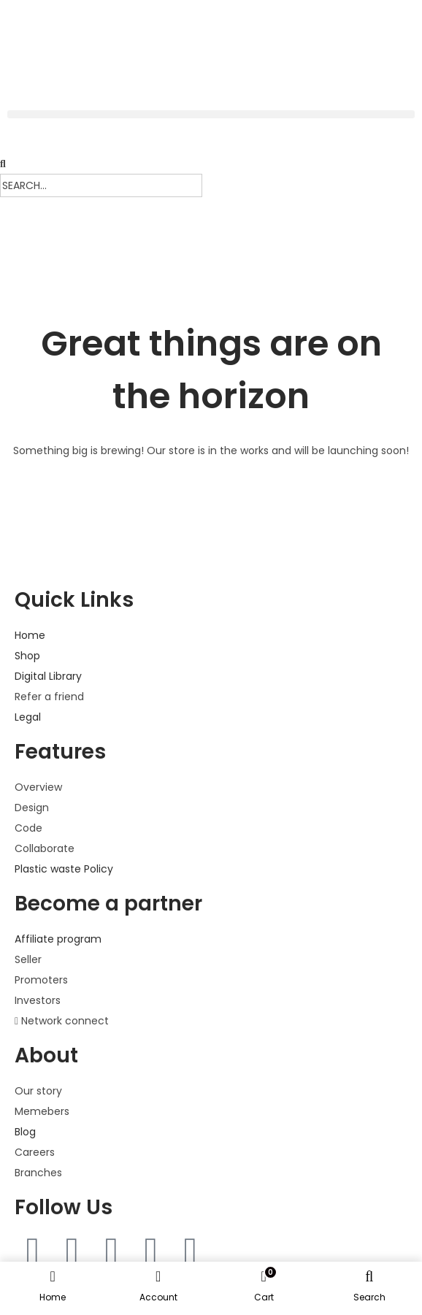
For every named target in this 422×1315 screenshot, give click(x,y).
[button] (211, 114)
